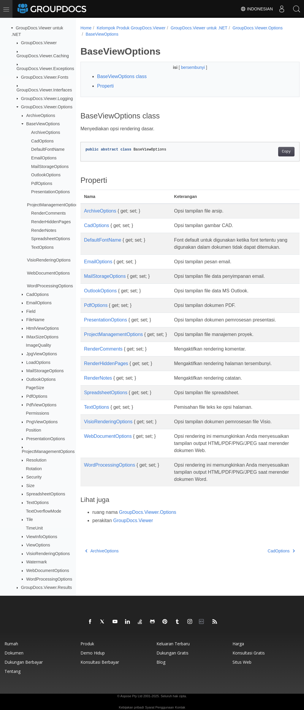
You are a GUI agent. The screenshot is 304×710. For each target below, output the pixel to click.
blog (160, 662)
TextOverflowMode (43, 511)
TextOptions (42, 247)
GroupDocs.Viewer (39, 42)
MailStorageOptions (50, 166)
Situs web (241, 662)
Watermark (36, 562)
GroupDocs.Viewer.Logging (47, 98)
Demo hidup (92, 653)
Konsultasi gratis (248, 653)
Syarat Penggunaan (159, 707)
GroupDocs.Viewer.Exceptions (45, 68)
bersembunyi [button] (185, 67)
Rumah (11, 643)
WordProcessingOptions (50, 285)
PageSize (35, 387)
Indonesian (256, 9)
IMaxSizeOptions (42, 337)
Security (34, 477)
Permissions (37, 413)
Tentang (12, 671)
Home (85, 28)
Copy (271, 152)
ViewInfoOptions (41, 536)
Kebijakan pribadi (131, 707)
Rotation (34, 468)
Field (30, 311)
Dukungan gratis (172, 653)
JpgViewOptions (41, 353)
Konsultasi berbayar (99, 662)
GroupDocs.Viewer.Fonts (45, 77)
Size (30, 485)
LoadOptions (38, 362)
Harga (238, 643)
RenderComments (48, 213)
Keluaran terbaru (173, 643)
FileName (35, 319)
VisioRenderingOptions (49, 260)
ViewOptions (38, 545)
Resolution (36, 460)
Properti (105, 85)
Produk (87, 643)
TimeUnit (34, 528)
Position (33, 430)
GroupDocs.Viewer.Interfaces (44, 90)
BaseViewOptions (43, 123)
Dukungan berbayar (23, 662)
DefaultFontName (48, 149)
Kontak (180, 707)
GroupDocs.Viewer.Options (46, 106)
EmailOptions (44, 158)
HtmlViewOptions (42, 328)
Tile (29, 519)
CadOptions (42, 141)
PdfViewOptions (41, 404)
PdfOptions (41, 183)
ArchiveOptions (40, 115)
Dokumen (13, 653)
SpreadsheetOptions (50, 238)
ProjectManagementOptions (53, 204)
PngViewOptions (42, 421)
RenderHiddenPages (51, 221)
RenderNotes (43, 230)
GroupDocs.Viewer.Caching (43, 55)
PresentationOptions (50, 191)
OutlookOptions (46, 174)
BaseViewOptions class (122, 76)
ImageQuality (38, 345)
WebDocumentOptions (48, 273)
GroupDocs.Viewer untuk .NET (199, 28)
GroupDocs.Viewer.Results (46, 587)
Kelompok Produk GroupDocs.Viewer (131, 28)
